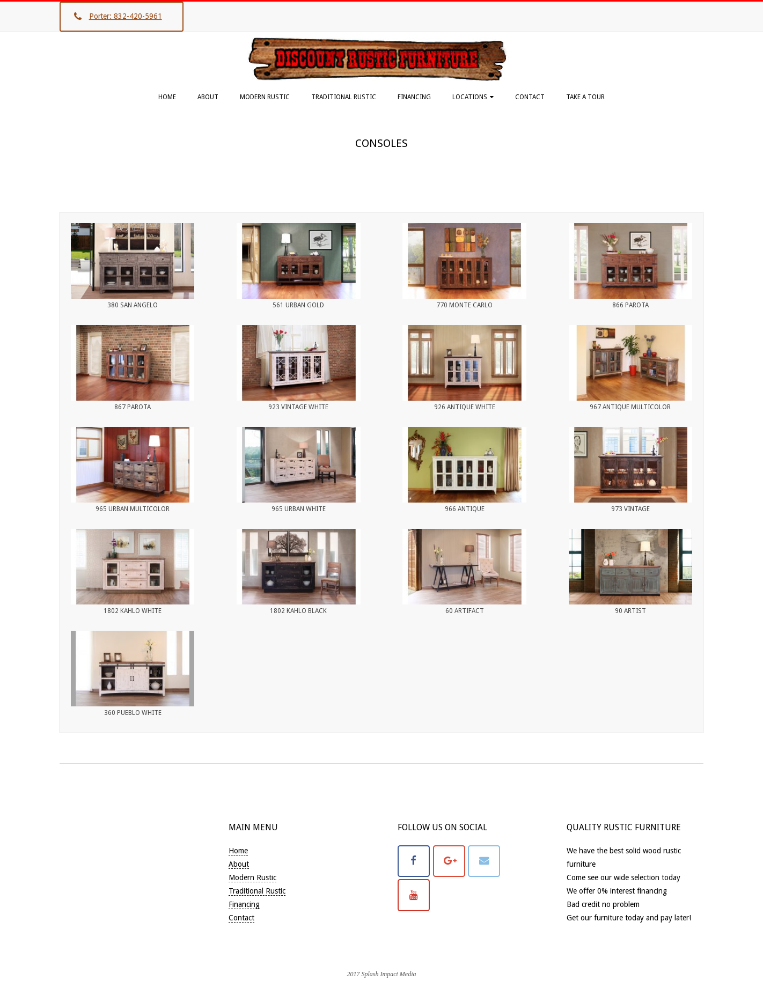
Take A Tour (585, 97)
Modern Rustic (265, 97)
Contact (530, 97)
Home (167, 97)
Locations (469, 97)
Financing (414, 97)
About (207, 97)
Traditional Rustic (343, 97)
